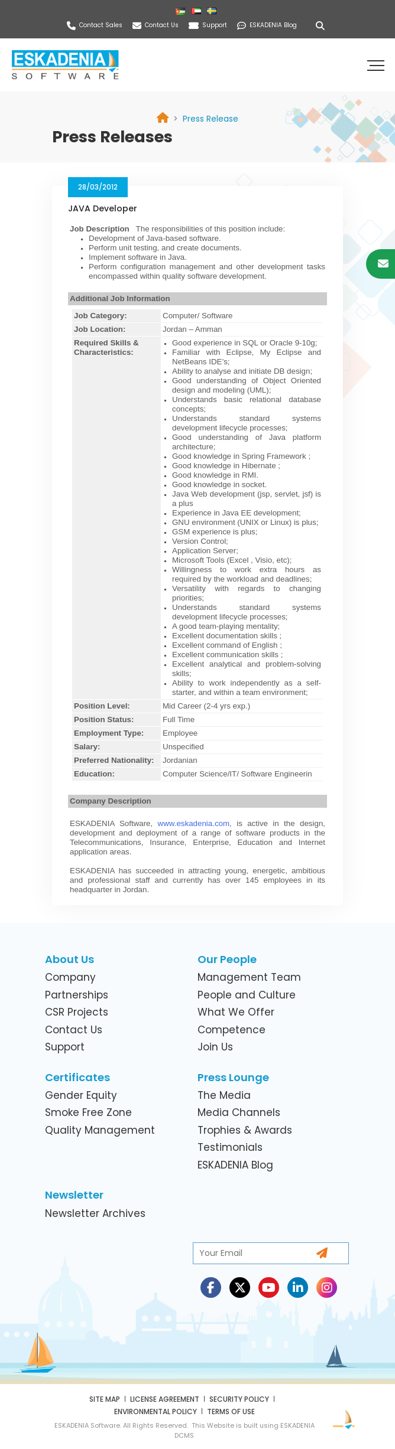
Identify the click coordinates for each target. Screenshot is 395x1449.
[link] (210, 119)
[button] (377, 65)
